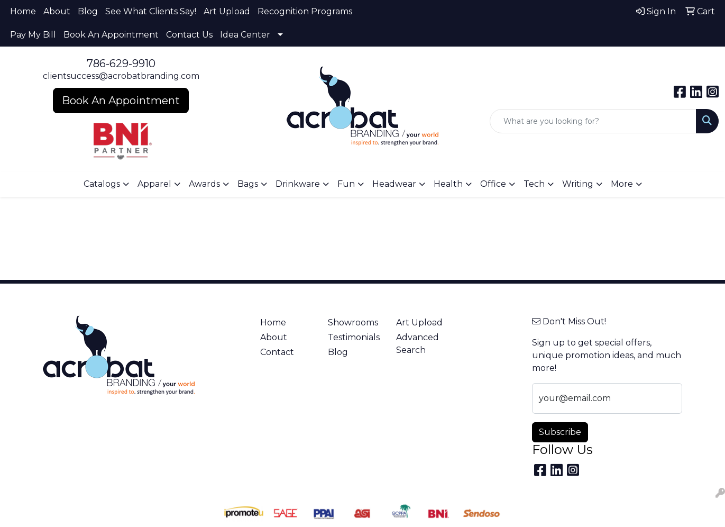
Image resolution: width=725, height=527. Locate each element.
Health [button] (448, 184)
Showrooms (353, 322)
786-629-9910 (121, 63)
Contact (277, 352)
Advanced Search (417, 343)
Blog (88, 11)
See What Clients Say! (150, 11)
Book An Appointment (111, 35)
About (56, 11)
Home (23, 11)
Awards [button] (204, 184)
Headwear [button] (394, 184)
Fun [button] (346, 184)
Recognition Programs (305, 11)
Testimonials (354, 337)
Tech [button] (534, 184)
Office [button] (493, 184)
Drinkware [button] (298, 184)
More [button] (622, 184)
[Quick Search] (593, 121)
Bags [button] (247, 184)
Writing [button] (577, 184)
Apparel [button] (154, 184)
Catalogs (102, 184)
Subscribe (560, 432)
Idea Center (245, 35)
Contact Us (189, 35)
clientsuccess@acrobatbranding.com (121, 76)
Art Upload (227, 11)
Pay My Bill (33, 35)
